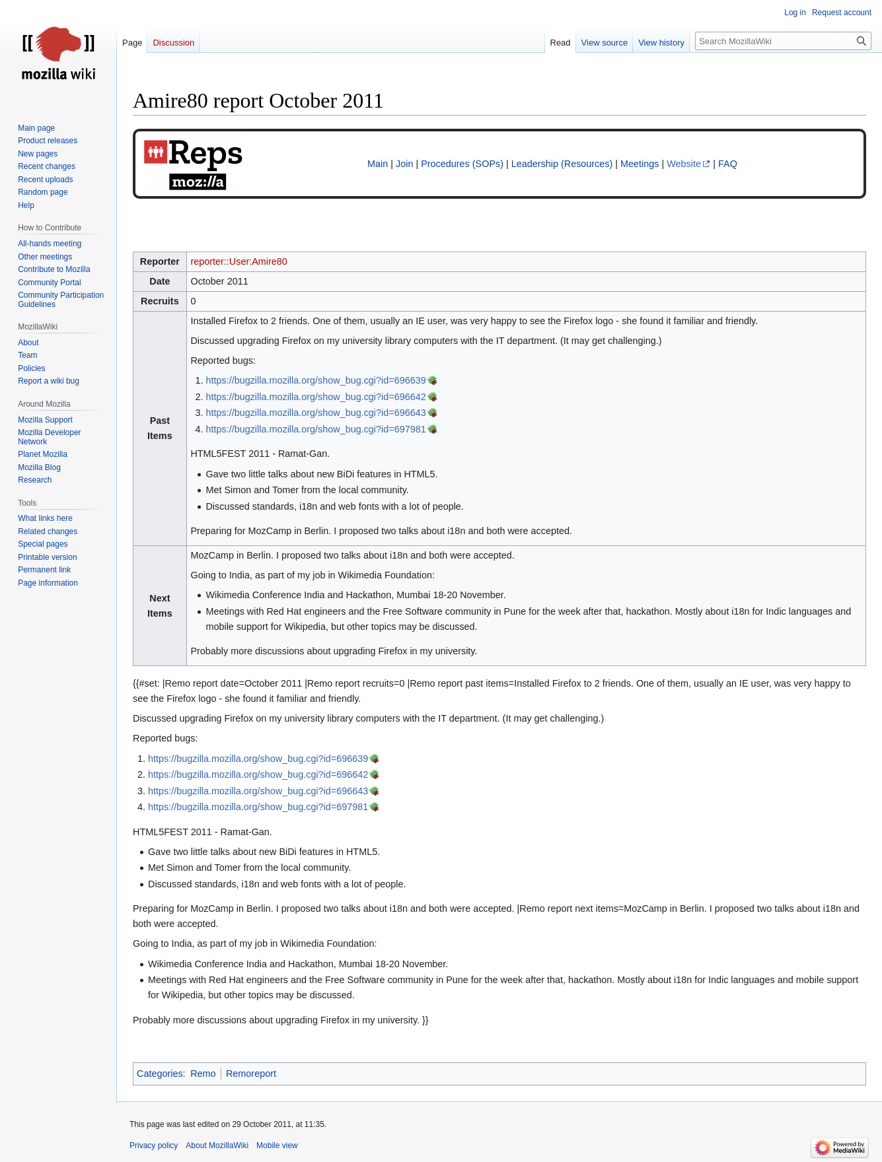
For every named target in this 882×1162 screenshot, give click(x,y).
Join (404, 163)
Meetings (639, 163)
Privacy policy (153, 1145)
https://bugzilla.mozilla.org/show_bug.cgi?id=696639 (315, 380)
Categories (160, 1073)
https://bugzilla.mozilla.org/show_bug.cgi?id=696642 (315, 397)
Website (684, 163)
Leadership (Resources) (562, 163)
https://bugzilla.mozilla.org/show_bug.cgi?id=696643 (315, 412)
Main (377, 163)
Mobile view (277, 1145)
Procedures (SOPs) (462, 163)
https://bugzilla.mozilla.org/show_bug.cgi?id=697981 (315, 429)
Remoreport (251, 1073)
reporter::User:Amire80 (238, 261)
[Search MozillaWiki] (783, 41)
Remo (202, 1073)
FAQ (727, 163)
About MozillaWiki (217, 1145)
